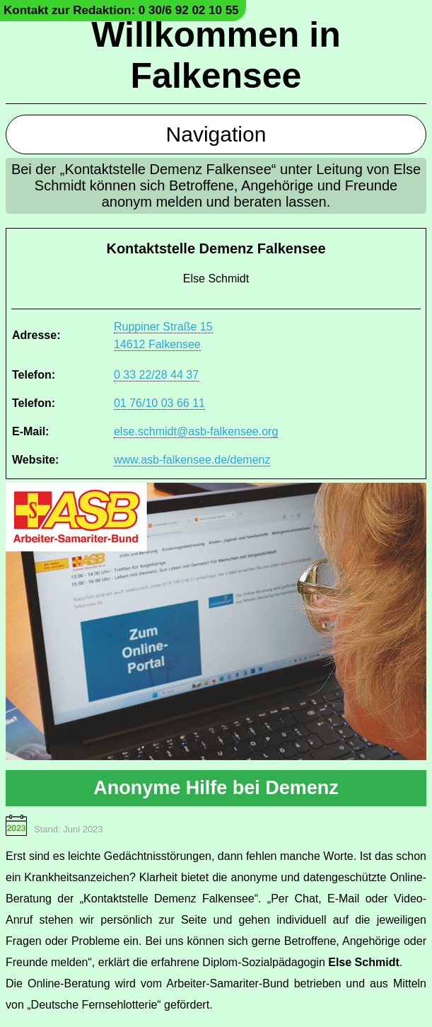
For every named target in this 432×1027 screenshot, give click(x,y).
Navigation (216, 134)
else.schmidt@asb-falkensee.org (196, 431)
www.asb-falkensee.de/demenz (192, 460)
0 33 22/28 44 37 (156, 375)
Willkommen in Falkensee (215, 55)
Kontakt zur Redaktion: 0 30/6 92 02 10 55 (121, 10)
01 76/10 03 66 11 (159, 403)
